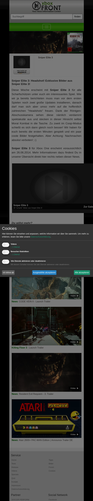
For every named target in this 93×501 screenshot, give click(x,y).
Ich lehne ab (8, 272)
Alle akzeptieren (82, 272)
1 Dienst (15, 247)
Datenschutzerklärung (40, 237)
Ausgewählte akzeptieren (44, 272)
